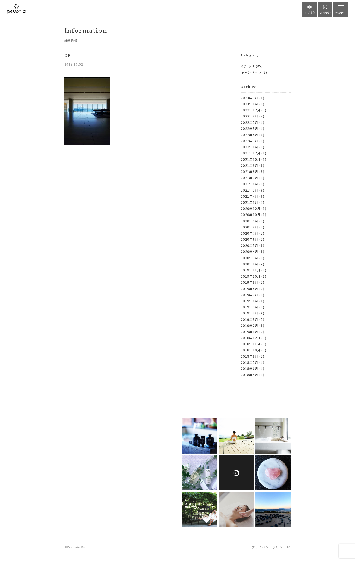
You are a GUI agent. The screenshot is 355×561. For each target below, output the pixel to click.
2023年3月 (250, 98)
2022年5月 (250, 128)
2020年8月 (250, 227)
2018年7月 (250, 362)
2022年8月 (250, 116)
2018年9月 (250, 356)
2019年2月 (250, 325)
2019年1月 (250, 331)
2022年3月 (250, 141)
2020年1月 (250, 264)
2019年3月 (250, 319)
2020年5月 (250, 245)
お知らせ (248, 66)
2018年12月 (251, 338)
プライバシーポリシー (269, 547)
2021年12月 (251, 153)
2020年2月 (250, 258)
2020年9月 (250, 221)
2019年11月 (251, 270)
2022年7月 (250, 122)
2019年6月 (250, 301)
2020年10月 (251, 214)
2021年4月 (250, 196)
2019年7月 (250, 294)
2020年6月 (250, 239)
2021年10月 (251, 159)
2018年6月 (250, 368)
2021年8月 (250, 171)
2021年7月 (250, 177)
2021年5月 (250, 190)
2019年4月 (250, 313)
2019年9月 (250, 282)
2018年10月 (251, 350)
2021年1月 (250, 202)
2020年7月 (250, 233)
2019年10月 (251, 276)
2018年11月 (251, 344)
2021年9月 (250, 165)
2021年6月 (250, 184)
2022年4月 (250, 134)
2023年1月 (250, 104)
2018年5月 (250, 374)
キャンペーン (251, 72)
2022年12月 (251, 110)
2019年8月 (250, 288)
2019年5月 (250, 307)
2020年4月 (250, 251)
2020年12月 (251, 208)
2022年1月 (250, 147)
